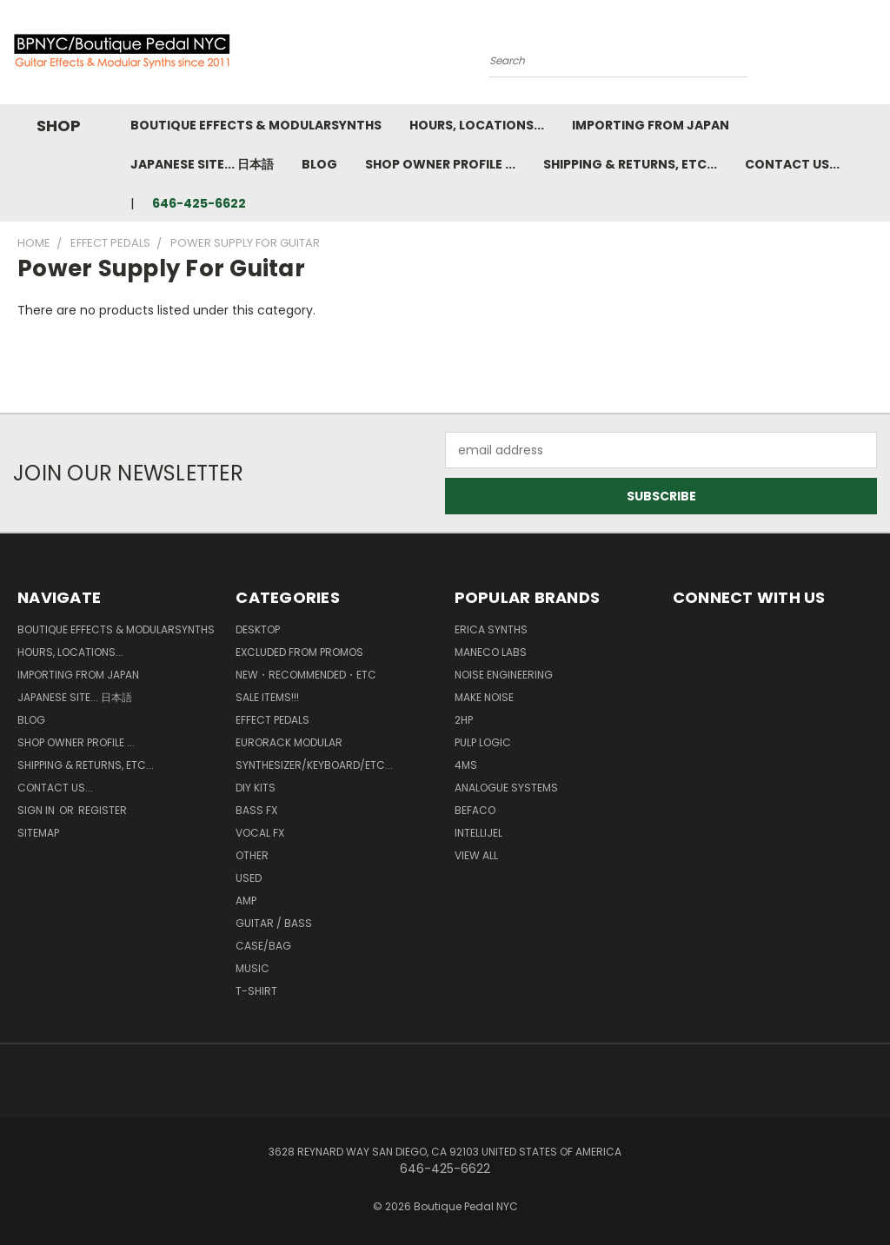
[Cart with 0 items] (872, 56)
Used (249, 878)
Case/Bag (263, 945)
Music (252, 968)
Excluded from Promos (299, 652)
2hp (464, 719)
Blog (319, 164)
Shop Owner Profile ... (440, 164)
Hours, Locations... (476, 125)
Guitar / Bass (274, 923)
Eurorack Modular (289, 742)
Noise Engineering (504, 674)
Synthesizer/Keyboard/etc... (314, 765)
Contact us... (792, 164)
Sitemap (38, 832)
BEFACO (475, 810)
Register (102, 810)
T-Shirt (256, 990)
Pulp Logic (483, 742)
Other (252, 855)
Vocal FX (260, 832)
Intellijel (478, 832)
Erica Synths (491, 629)
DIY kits (256, 787)
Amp (246, 900)
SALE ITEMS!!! (267, 697)
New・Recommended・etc (306, 674)
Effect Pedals (272, 719)
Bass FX (256, 810)
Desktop (258, 629)
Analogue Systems (506, 787)
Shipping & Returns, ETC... (630, 164)
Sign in (37, 810)
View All (476, 855)
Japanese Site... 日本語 (202, 164)
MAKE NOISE (484, 697)
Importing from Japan (650, 125)
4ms (466, 765)
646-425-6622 (199, 203)
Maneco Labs (491, 652)
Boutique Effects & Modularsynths (256, 125)
